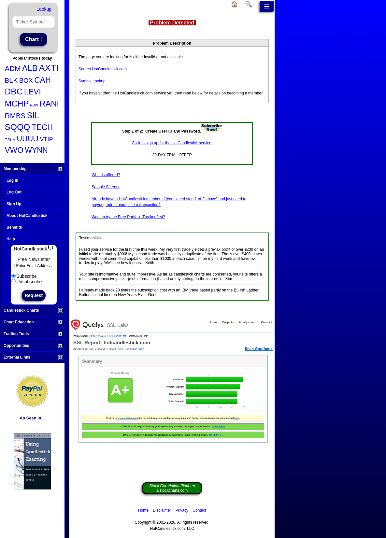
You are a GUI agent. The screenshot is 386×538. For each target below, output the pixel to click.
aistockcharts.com (172, 488)
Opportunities (33, 345)
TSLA (10, 139)
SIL (33, 115)
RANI (49, 103)
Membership (33, 168)
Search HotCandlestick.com (103, 69)
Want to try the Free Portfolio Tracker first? (128, 217)
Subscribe (24, 276)
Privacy (182, 510)
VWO (14, 150)
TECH (42, 127)
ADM (13, 68)
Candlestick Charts (33, 310)
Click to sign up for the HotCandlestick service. (172, 143)
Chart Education (33, 322)
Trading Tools (33, 334)
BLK (11, 80)
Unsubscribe (26, 281)
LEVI (32, 91)
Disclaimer (162, 510)
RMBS (15, 116)
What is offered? (106, 175)
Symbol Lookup (92, 81)
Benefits (14, 227)
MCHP (17, 103)
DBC (14, 91)
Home (143, 510)
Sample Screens (106, 187)
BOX (26, 80)
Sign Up (14, 204)
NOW (34, 105)
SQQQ (17, 127)
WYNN (36, 150)
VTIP (46, 139)
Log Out (14, 192)
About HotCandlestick (27, 215)
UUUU (27, 138)
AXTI (49, 68)
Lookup (43, 9)
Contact (199, 510)
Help (11, 239)
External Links (33, 357)
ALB (29, 68)
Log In (12, 180)
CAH (42, 80)
